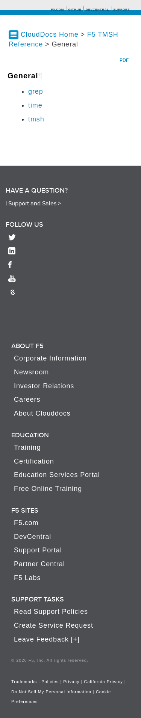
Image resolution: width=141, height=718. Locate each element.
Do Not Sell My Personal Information (51, 692)
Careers (27, 399)
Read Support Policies (51, 611)
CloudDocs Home (50, 34)
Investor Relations (44, 386)
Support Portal (38, 550)
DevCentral (32, 536)
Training (27, 447)
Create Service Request (53, 625)
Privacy (71, 681)
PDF (124, 60)
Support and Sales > (34, 203)
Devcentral (97, 9)
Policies (50, 681)
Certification (34, 461)
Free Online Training (48, 488)
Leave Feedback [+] (47, 639)
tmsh (36, 119)
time (35, 105)
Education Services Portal (57, 475)
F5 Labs (27, 578)
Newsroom (31, 372)
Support (121, 9)
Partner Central (39, 564)
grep (35, 91)
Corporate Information (50, 358)
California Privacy (103, 681)
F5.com (57, 9)
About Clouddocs (42, 413)
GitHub (74, 9)
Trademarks (24, 681)
